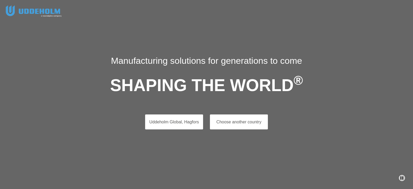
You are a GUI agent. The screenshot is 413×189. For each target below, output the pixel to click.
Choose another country (239, 122)
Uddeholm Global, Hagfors (174, 122)
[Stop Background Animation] (402, 178)
